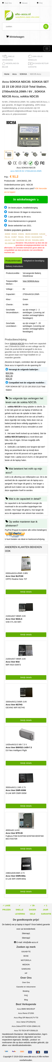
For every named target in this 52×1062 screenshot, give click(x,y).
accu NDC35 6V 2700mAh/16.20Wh (25, 171)
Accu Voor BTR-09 (14, 833)
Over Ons (8, 3)
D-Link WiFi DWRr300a (16, 879)
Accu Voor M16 (13, 662)
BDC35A (9, 373)
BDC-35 (9, 376)
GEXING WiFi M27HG (15, 707)
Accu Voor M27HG (14, 704)
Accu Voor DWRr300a (16, 876)
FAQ (41, 3)
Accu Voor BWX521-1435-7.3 (19, 747)
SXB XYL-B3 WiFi (13, 622)
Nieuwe (24, 3)
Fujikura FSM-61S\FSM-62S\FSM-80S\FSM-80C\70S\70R (25, 837)
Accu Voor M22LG (14, 619)
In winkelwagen (26, 199)
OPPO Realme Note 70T (16, 579)
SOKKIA (23, 74)
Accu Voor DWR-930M (16, 790)
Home (6, 74)
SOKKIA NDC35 (17, 343)
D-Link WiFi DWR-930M (16, 793)
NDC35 (9, 379)
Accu (14, 74)
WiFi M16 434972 (13, 665)
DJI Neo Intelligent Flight (16, 750)
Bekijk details (26, 592)
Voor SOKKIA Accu (31, 281)
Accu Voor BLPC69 (14, 576)
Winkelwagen (15, 36)
